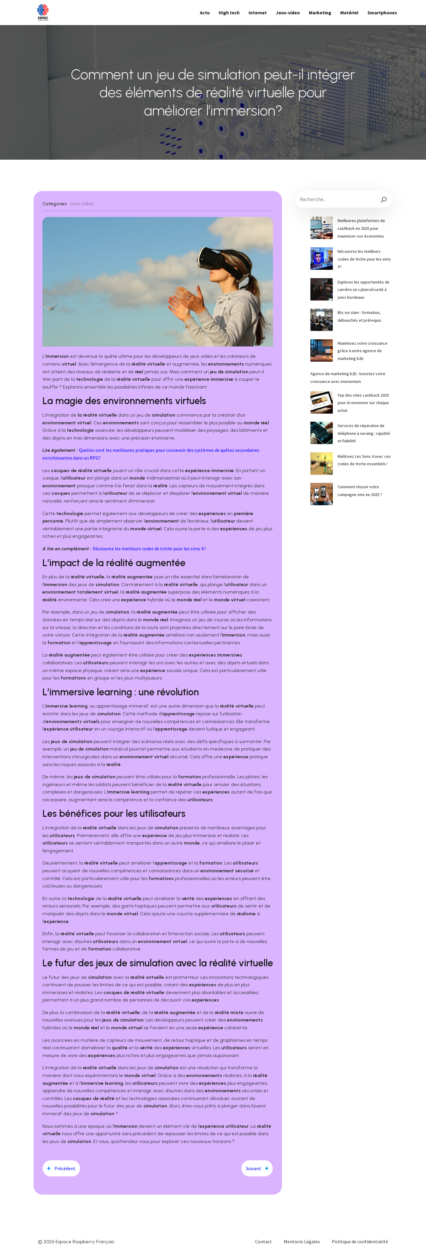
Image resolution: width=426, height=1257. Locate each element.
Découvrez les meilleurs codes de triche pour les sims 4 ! (149, 549)
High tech (229, 13)
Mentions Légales (302, 1241)
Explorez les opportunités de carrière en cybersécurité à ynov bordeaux (364, 289)
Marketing (320, 13)
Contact (263, 1241)
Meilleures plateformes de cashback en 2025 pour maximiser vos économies (361, 228)
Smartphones (382, 13)
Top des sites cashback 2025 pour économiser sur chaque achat (363, 402)
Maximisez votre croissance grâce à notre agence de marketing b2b (362, 351)
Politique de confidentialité (360, 1241)
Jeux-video (288, 13)
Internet (258, 13)
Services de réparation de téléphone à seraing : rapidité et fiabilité (364, 433)
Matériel (349, 13)
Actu (205, 13)
